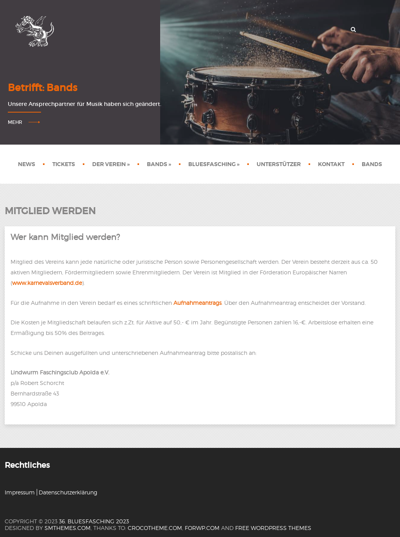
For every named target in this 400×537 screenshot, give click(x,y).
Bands (159, 164)
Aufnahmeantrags (197, 302)
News (26, 164)
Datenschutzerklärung (68, 492)
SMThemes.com (68, 527)
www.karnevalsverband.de (47, 282)
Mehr (15, 122)
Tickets (63, 164)
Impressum (20, 492)
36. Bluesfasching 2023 (94, 521)
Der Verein (111, 164)
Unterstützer (279, 164)
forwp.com (202, 527)
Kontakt (331, 164)
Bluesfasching (213, 164)
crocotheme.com (155, 527)
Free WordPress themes (273, 527)
